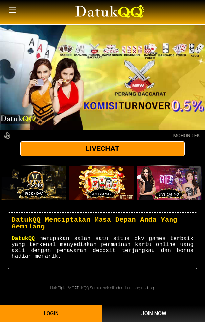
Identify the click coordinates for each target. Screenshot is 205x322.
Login (51, 313)
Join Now (153, 313)
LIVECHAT (102, 149)
